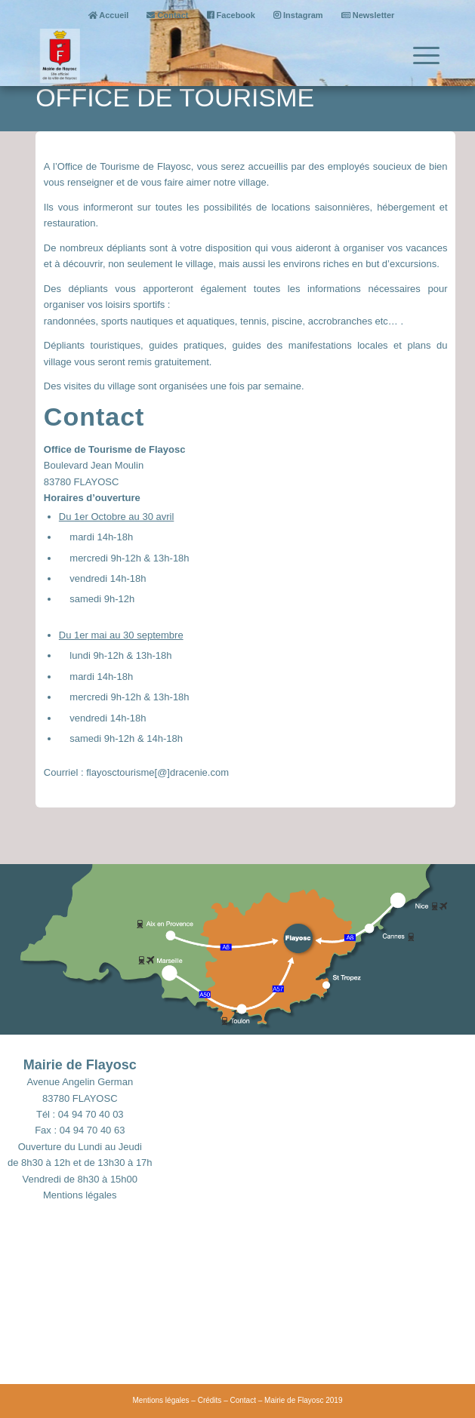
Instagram (298, 15)
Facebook (231, 15)
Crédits (210, 1400)
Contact (167, 15)
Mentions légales (80, 1195)
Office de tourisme (174, 97)
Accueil (108, 15)
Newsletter (368, 15)
